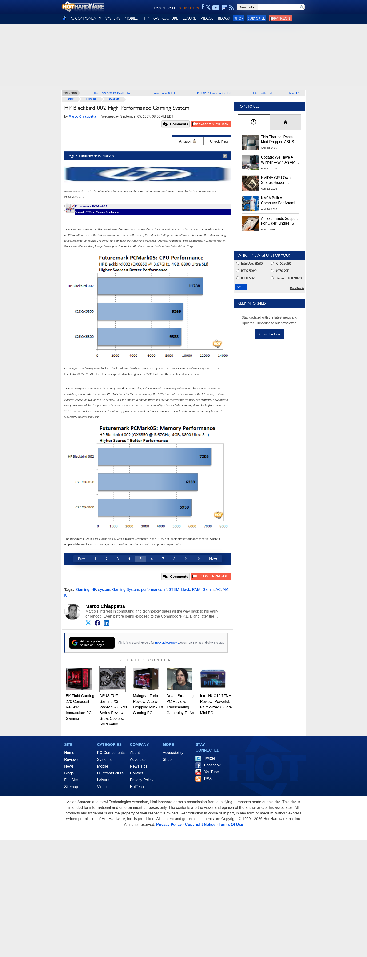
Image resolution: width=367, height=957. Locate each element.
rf (165, 590)
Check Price (219, 141)
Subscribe (256, 18)
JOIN (171, 8)
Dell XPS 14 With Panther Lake (215, 93)
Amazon (185, 141)
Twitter (209, 758)
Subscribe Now (269, 334)
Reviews (71, 759)
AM (225, 590)
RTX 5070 (246, 278)
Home (69, 753)
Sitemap (71, 787)
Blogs (69, 773)
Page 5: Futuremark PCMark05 (149, 156)
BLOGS (224, 18)
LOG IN (159, 8)
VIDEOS (207, 18)
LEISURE (189, 18)
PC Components (111, 753)
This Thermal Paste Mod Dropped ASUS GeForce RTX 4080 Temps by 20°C (277, 139)
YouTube (211, 772)
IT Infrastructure (110, 773)
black (185, 590)
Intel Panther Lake (263, 93)
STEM (174, 590)
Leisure (91, 99)
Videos (103, 787)
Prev (81, 558)
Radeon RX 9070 (286, 278)
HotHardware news (167, 642)
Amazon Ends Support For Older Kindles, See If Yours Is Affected (279, 221)
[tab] (254, 122)
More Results (297, 288)
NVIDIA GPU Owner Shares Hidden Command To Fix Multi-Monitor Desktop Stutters (280, 180)
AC (218, 590)
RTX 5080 (281, 263)
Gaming (114, 99)
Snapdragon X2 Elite (164, 93)
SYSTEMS (112, 18)
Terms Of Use (231, 824)
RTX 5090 (246, 271)
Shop (238, 18)
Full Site (71, 780)
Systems (104, 759)
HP (93, 590)
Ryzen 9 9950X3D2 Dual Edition (112, 93)
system (104, 590)
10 (198, 558)
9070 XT (280, 271)
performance (151, 590)
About (135, 753)
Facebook (212, 765)
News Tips (138, 766)
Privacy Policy (141, 780)
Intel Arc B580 (249, 263)
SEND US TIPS (189, 8)
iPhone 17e (293, 93)
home (70, 99)
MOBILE (131, 18)
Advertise (138, 759)
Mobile (102, 766)
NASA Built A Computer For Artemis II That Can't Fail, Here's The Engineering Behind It (279, 200)
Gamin (208, 590)
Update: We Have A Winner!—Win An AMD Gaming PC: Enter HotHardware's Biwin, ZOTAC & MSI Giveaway (279, 160)
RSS (208, 779)
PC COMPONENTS (85, 18)
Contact (136, 773)
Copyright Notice (200, 824)
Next (213, 558)
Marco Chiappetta (105, 606)
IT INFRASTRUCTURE (160, 18)
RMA (196, 590)
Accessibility (173, 753)
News (69, 766)
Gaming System (125, 590)
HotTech (137, 787)
